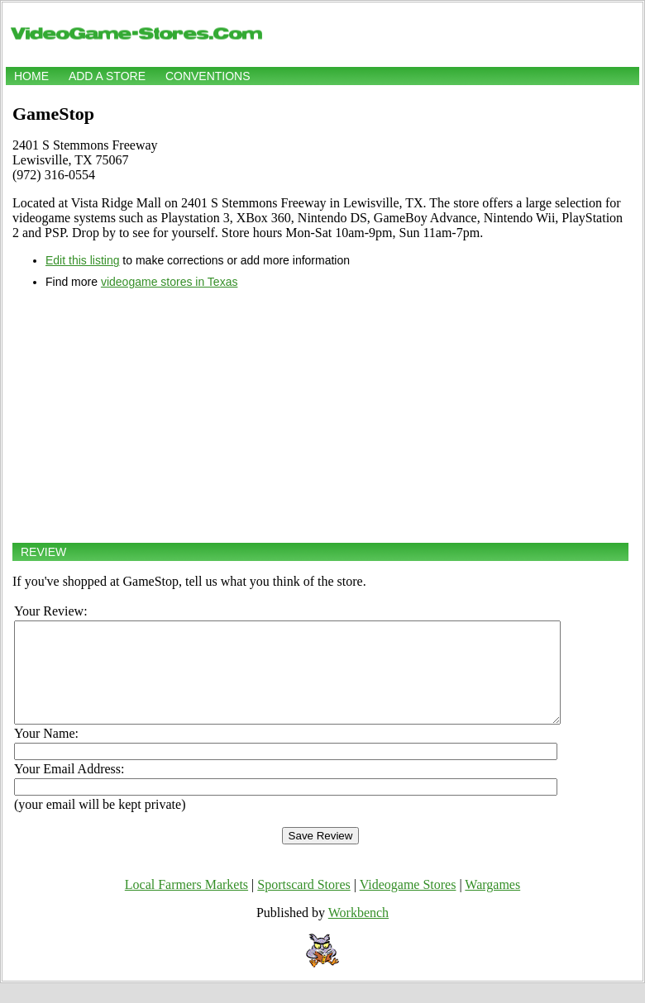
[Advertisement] (320, 415)
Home (31, 76)
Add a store (107, 76)
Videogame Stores (408, 904)
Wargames (492, 904)
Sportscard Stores (303, 904)
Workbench (358, 932)
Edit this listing (82, 260)
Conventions (208, 76)
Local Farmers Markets (186, 904)
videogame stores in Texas (169, 281)
